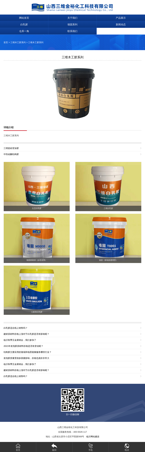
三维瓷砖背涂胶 (11, 148)
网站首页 (24, 18)
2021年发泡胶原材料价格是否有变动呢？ (23, 346)
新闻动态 (121, 24)
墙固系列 (72, 24)
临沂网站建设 (92, 436)
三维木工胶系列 (18, 42)
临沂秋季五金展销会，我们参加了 (20, 340)
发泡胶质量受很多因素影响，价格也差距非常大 (26, 358)
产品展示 (121, 18)
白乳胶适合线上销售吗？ (16, 328)
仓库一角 (24, 31)
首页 (6, 42)
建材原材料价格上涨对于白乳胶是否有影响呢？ (26, 334)
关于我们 (72, 18)
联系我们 (72, 31)
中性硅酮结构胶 (11, 154)
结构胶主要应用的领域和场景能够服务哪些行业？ (27, 352)
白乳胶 (24, 24)
